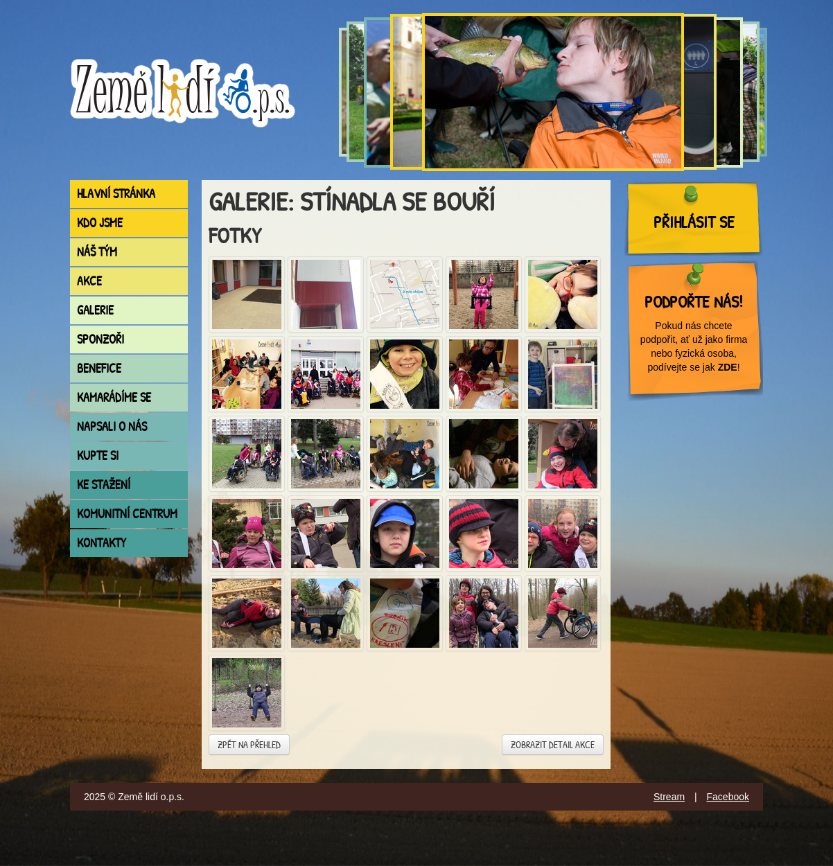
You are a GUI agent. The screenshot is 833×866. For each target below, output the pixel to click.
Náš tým (97, 251)
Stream (669, 796)
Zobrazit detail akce (553, 744)
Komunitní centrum (127, 513)
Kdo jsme (100, 222)
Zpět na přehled (249, 744)
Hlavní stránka (116, 193)
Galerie (95, 310)
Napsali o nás (112, 426)
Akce (89, 281)
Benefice (99, 368)
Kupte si (98, 455)
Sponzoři (100, 339)
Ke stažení (103, 484)
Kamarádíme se (114, 397)
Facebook (728, 796)
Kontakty (101, 542)
